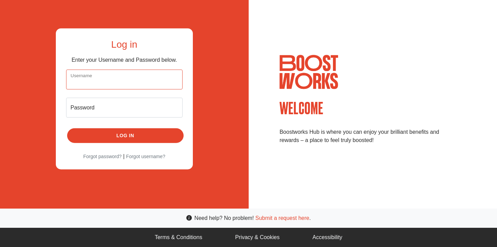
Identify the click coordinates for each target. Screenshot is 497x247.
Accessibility (327, 237)
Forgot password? (102, 156)
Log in (125, 135)
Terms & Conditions (178, 237)
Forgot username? (145, 156)
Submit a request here (282, 218)
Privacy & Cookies (257, 237)
